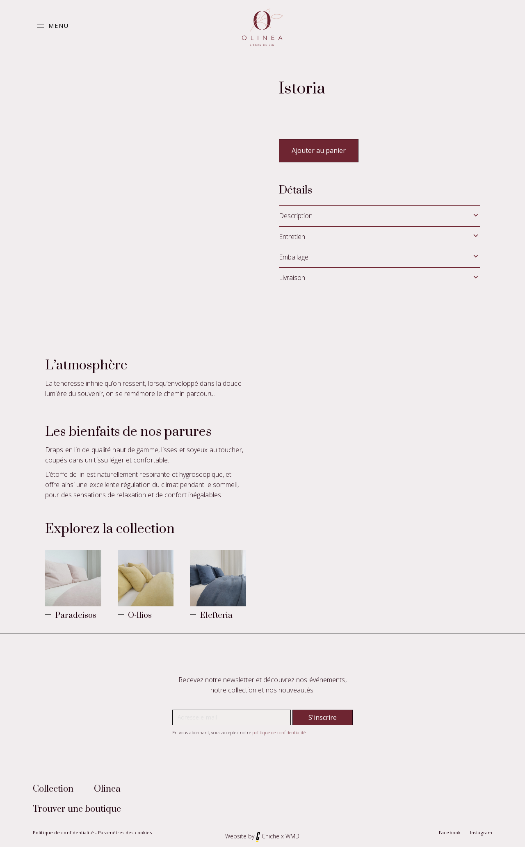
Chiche (270, 833)
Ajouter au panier (319, 150)
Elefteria (216, 613)
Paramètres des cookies (125, 830)
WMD (292, 833)
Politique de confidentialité (63, 830)
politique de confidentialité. (279, 729)
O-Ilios (140, 613)
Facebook (450, 830)
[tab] (379, 215)
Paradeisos (75, 613)
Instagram (481, 830)
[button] (51, 26)
